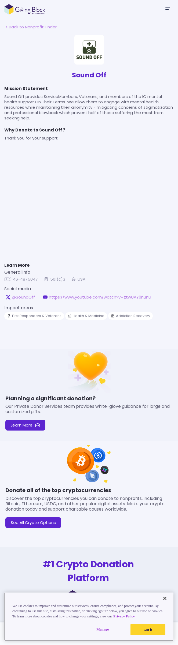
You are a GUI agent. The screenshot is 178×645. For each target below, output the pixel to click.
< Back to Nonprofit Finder (31, 27)
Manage (103, 629)
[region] (88, 617)
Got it (147, 630)
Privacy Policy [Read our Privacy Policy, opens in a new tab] (124, 616)
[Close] (165, 598)
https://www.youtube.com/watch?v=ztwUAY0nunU (100, 297)
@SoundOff (23, 297)
